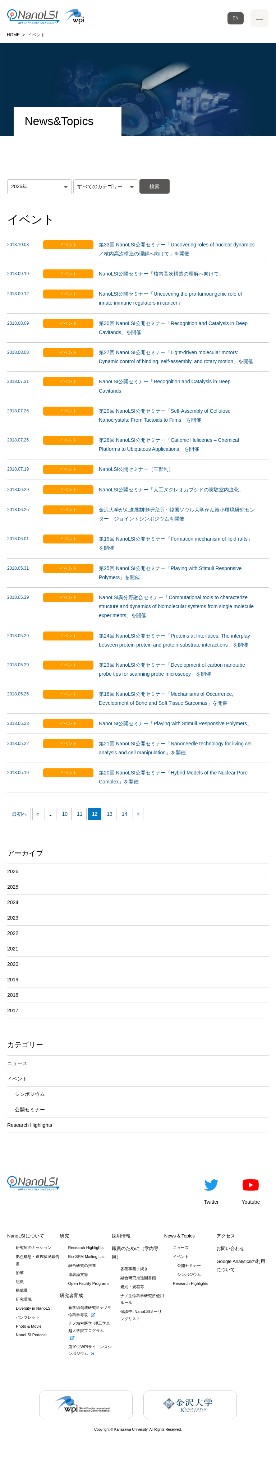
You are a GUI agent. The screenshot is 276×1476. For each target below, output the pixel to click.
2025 (12, 887)
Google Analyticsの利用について (240, 1265)
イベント (17, 1079)
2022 (12, 933)
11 (80, 814)
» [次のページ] (138, 814)
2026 (12, 871)
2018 (12, 995)
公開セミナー (30, 1109)
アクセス (225, 1236)
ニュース (17, 1063)
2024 (12, 902)
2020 (12, 964)
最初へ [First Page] (19, 814)
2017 (12, 1010)
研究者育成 (71, 1295)
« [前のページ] (37, 814)
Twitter (211, 1190)
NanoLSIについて (25, 1236)
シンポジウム (30, 1094)
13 (109, 814)
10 (65, 814)
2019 (12, 979)
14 (125, 814)
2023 (12, 918)
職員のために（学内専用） (135, 1252)
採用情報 (121, 1236)
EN (236, 17)
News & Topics (179, 1236)
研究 (64, 1236)
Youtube (251, 1190)
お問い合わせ (230, 1248)
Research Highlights (29, 1125)
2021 (12, 949)
